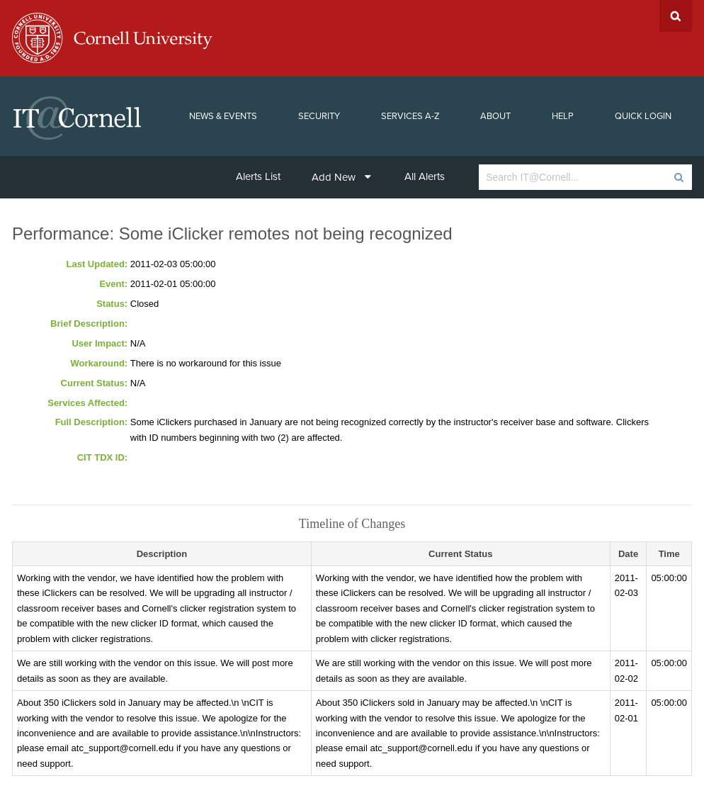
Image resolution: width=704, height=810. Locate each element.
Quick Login (643, 116)
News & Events (223, 116)
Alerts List (258, 176)
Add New (341, 177)
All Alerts (424, 176)
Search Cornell (675, 16)
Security (319, 116)
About (495, 116)
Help (563, 116)
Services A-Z (410, 116)
